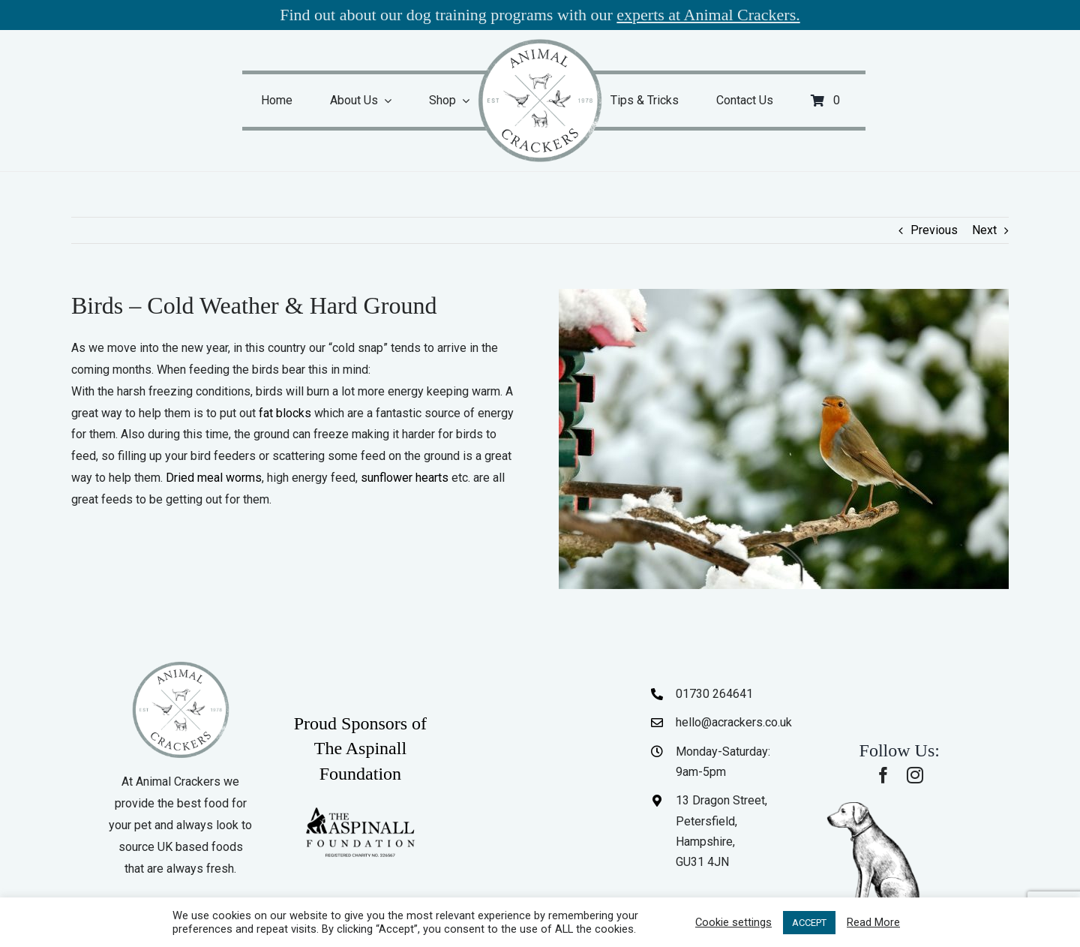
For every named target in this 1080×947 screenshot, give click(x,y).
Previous (934, 230)
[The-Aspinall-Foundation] (360, 811)
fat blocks (285, 413)
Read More (873, 922)
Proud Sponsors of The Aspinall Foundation (360, 748)
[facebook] (883, 775)
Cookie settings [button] (733, 922)
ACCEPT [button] (809, 922)
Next (984, 230)
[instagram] (915, 775)
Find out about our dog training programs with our (540, 14)
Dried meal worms (214, 477)
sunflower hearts (404, 477)
